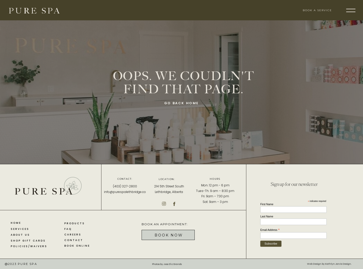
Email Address (270, 230)
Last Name (266, 216)
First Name (266, 204)
